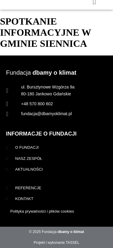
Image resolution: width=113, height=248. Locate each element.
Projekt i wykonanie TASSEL (57, 243)
